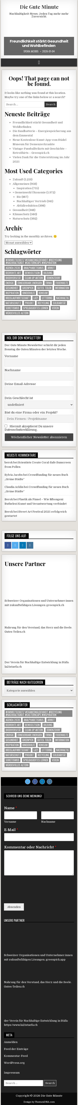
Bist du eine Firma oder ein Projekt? (31, 412)
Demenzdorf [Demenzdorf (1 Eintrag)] (53, 278)
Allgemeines (21, 183)
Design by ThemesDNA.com (39, 1102)
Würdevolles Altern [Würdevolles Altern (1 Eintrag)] (17, 313)
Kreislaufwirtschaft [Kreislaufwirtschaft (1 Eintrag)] (18, 298)
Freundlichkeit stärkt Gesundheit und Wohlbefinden (39, 43)
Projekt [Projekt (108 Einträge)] (29, 303)
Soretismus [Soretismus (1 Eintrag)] (12, 308)
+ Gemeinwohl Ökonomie (29, 192)
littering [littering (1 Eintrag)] (47, 298)
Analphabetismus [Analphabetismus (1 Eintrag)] (34, 268)
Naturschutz (21, 218)
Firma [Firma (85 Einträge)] (49, 283)
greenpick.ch (55, 605)
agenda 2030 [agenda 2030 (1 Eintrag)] (13, 268)
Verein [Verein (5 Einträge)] (55, 308)
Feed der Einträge (16, 1049)
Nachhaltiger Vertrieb (31, 201)
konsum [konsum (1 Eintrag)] (43, 293)
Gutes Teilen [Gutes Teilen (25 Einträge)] (44, 288)
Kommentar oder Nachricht (30, 847)
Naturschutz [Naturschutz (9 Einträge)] (13, 303)
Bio (19, 196)
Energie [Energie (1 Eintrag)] (10, 283)
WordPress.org (14, 1062)
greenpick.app (56, 959)
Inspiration (24, 188)
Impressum (12, 1072)
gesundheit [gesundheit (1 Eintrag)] (12, 288)
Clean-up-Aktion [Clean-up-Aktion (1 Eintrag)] (34, 278)
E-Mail (11, 830)
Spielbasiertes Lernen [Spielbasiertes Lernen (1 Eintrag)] (35, 308)
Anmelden (10, 1042)
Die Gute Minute (39, 6)
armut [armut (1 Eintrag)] (51, 268)
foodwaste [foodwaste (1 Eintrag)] (62, 283)
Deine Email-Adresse (20, 384)
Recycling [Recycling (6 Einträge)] (43, 303)
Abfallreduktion (27, 205)
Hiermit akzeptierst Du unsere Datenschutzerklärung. (29, 428)
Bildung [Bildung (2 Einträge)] (47, 273)
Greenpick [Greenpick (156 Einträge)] (27, 288)
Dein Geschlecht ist (19, 398)
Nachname (13, 370)
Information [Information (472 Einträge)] (62, 288)
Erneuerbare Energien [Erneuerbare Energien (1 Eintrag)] (29, 283)
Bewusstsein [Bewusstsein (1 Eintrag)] (32, 273)
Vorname (11, 356)
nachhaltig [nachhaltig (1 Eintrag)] (62, 298)
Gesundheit (20, 210)
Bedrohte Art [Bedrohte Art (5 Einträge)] (13, 273)
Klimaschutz (21, 214)
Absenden (14, 907)
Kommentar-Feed (16, 1055)
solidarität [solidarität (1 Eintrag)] (59, 303)
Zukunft (18, 179)
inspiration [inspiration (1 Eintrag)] (12, 293)
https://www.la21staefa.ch (20, 1024)
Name (10, 808)
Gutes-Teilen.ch (15, 631)
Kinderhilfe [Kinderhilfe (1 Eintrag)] (28, 293)
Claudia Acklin (14, 487)
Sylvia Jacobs (31, 51)
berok (9, 462)
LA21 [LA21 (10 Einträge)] (35, 298)
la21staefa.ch (13, 666)
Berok (9, 499)
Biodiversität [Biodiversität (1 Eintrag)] (13, 278)
